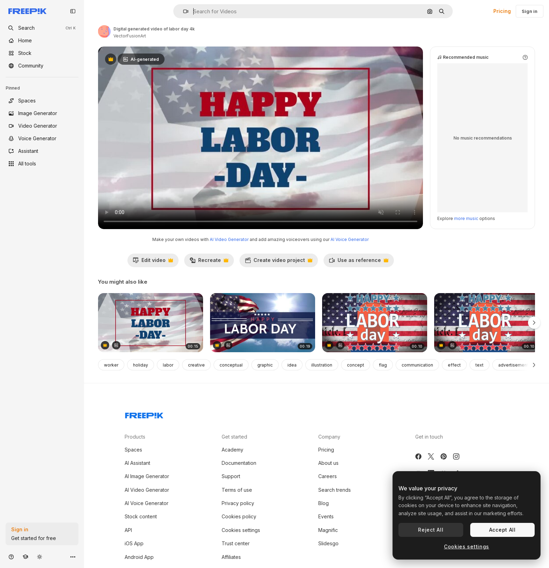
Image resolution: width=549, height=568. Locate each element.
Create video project (278, 262)
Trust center (236, 543)
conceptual (231, 365)
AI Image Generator (147, 476)
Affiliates (231, 557)
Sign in (529, 11)
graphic (265, 365)
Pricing (502, 11)
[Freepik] (27, 11)
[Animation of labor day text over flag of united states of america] (374, 322)
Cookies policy (239, 516)
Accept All (502, 530)
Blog (323, 503)
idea (292, 365)
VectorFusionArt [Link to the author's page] (129, 35)
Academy (232, 450)
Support (231, 476)
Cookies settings (241, 530)
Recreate (208, 262)
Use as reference (358, 262)
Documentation (239, 463)
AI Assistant (137, 463)
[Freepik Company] (144, 414)
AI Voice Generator (350, 239)
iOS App (134, 543)
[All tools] (42, 163)
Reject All (430, 530)
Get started (234, 437)
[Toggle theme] (39, 556)
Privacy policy (238, 503)
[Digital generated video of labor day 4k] (150, 322)
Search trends (334, 490)
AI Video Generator (229, 239)
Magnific (328, 530)
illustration (321, 365)
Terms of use (237, 490)
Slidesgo (328, 543)
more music (466, 218)
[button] (183, 11)
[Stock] (42, 53)
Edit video (153, 262)
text (479, 365)
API (128, 530)
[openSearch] (42, 28)
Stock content (141, 516)
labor (168, 365)
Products (135, 437)
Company (329, 437)
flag (383, 365)
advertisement (513, 365)
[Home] (42, 40)
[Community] (42, 65)
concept (355, 365)
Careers (327, 476)
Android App (139, 557)
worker (111, 365)
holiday (140, 365)
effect (454, 365)
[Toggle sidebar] (72, 11)
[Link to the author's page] (104, 31)
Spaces (133, 450)
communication (417, 365)
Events (326, 516)
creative (196, 365)
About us (328, 463)
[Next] (534, 364)
